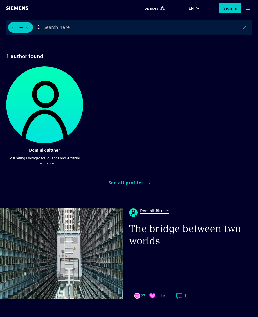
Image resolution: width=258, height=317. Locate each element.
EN (191, 8)
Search (39, 27)
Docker (17, 27)
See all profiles (129, 182)
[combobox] (142, 27)
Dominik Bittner (44, 150)
